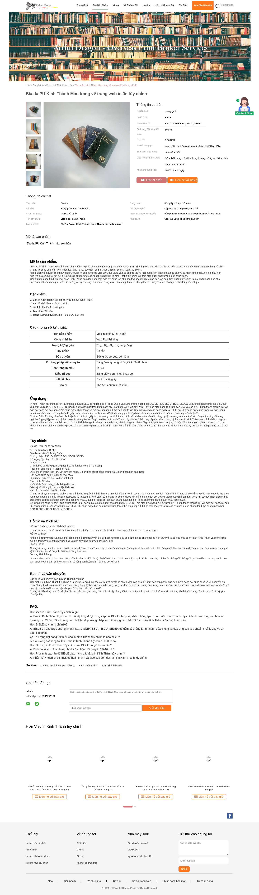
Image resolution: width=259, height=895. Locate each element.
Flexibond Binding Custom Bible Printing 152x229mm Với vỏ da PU (156, 788)
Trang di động (205, 881)
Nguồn (146, 5)
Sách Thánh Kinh (88, 665)
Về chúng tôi (131, 5)
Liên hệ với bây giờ (183, 180)
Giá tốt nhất (151, 180)
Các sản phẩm (100, 5)
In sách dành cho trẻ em (38, 856)
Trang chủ (82, 5)
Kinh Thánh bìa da (112, 665)
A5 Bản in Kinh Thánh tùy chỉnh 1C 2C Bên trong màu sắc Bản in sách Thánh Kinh (49, 788)
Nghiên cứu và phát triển (140, 856)
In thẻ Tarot (31, 849)
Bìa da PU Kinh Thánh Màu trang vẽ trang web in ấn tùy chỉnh (105, 85)
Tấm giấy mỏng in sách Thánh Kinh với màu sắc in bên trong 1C (102, 788)
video (116, 5)
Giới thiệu (81, 843)
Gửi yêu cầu (156, 707)
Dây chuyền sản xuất (138, 843)
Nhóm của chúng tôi (87, 863)
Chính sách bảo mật (174, 881)
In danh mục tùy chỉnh (37, 863)
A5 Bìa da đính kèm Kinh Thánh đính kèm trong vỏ (209, 788)
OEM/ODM (133, 849)
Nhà (50, 881)
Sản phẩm (70, 881)
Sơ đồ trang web (141, 881)
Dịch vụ (80, 856)
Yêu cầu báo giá (203, 5)
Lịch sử (80, 849)
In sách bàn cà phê (35, 843)
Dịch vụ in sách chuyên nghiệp (57, 665)
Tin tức (183, 5)
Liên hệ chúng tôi (165, 5)
